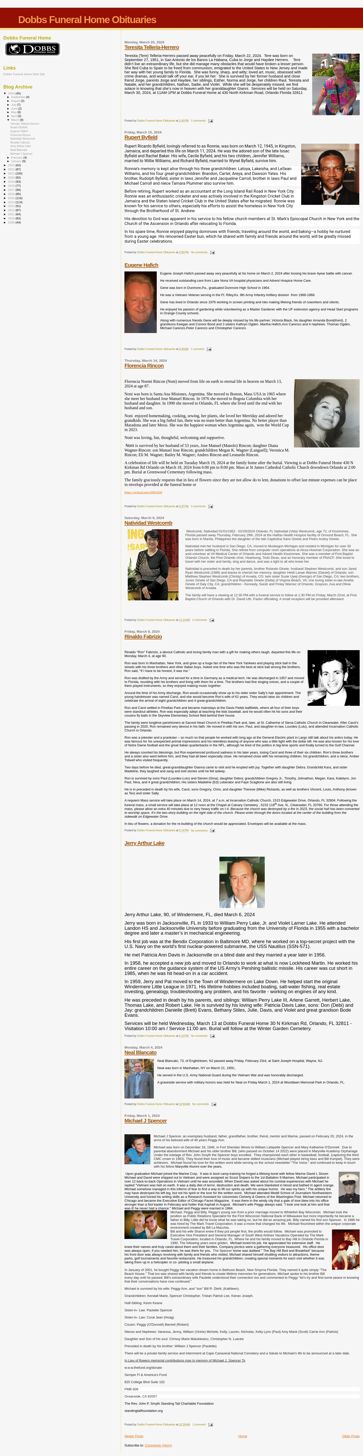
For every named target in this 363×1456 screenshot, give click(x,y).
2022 (11, 169)
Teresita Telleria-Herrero (151, 47)
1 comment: (198, 349)
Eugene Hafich (141, 265)
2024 (11, 93)
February (17, 157)
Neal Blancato (140, 1052)
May (14, 112)
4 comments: (199, 506)
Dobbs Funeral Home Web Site (24, 74)
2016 (11, 194)
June (14, 108)
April (14, 116)
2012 (11, 210)
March (15, 119)
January (16, 161)
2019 (11, 181)
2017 (11, 189)
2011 (11, 214)
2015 (11, 198)
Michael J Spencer (145, 1120)
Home (242, 1436)
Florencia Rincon (144, 365)
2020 (11, 177)
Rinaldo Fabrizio (143, 636)
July (14, 104)
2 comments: (199, 120)
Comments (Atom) (158, 1445)
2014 (11, 202)
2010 (11, 218)
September (18, 97)
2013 (11, 206)
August (16, 100)
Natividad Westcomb (148, 523)
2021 (11, 173)
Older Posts (351, 1436)
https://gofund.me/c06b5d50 (143, 492)
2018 (11, 185)
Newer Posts (133, 1436)
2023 (11, 165)
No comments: (200, 252)
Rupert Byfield (140, 137)
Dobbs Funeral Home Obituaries (87, 19)
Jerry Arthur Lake (144, 843)
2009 (11, 222)
